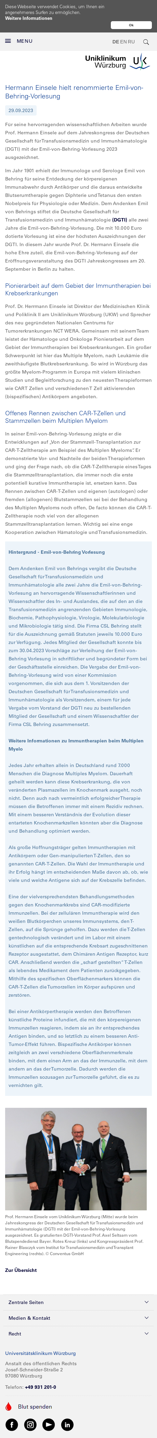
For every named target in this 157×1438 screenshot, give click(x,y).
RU (131, 41)
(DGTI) (119, 220)
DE (116, 41)
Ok (131, 25)
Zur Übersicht (21, 1270)
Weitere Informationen (28, 18)
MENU (19, 41)
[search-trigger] (146, 41)
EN (123, 41)
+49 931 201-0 (40, 1387)
